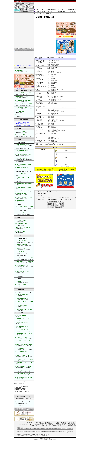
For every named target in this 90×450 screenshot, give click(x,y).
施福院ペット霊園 (38, 135)
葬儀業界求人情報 (62, 11)
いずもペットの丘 (38, 120)
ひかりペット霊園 (38, 97)
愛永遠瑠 (36, 131)
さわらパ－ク (37, 138)
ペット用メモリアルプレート (21, 306)
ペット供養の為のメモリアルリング (23, 345)
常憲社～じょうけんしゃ (40, 83)
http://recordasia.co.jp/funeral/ (20, 388)
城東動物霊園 (37, 78)
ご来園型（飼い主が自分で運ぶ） (23, 151)
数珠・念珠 (18, 327)
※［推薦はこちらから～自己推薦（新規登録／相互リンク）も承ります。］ (50, 144)
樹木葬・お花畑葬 (19, 272)
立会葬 (17, 175)
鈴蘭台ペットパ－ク (39, 114)
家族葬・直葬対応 (21, 435)
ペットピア (37, 121)
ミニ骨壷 (17, 320)
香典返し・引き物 (45, 432)
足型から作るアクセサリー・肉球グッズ (24, 363)
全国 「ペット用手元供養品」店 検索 (24, 108)
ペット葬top (39, 13)
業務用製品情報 (69, 430)
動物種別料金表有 (19, 232)
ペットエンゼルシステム (40, 140)
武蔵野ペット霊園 (38, 96)
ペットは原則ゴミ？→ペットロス (22, 71)
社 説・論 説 (71, 11)
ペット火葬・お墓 (61, 432)
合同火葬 (18, 169)
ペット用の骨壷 (19, 310)
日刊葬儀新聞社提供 (71, 425)
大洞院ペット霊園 (38, 100)
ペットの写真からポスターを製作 (23, 367)
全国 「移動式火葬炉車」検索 (22, 97)
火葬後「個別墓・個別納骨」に (22, 198)
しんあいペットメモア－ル (40, 117)
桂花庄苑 (36, 76)
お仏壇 (17, 316)
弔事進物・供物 (53, 432)
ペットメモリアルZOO (39, 68)
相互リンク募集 (48, 438)
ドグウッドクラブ (38, 93)
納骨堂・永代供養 (29, 435)
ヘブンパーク (37, 89)
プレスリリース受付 (62, 9)
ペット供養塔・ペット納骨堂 (22, 282)
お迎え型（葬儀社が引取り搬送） (23, 155)
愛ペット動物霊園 (38, 62)
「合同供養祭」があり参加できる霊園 (24, 208)
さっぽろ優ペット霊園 (39, 65)
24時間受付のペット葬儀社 (21, 132)
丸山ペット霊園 (38, 116)
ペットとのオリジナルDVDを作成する (24, 374)
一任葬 (17, 178)
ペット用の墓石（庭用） (20, 295)
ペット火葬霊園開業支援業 (21, 403)
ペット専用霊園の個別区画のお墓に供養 (24, 242)
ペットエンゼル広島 (39, 124)
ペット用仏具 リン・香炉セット (23, 331)
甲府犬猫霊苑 (37, 105)
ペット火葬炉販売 (19, 405)
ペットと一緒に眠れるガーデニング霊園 (24, 266)
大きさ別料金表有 (19, 221)
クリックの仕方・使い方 (43, 438)
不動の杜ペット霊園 (39, 103)
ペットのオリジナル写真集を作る (23, 371)
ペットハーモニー (38, 71)
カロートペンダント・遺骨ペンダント (24, 338)
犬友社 (36, 111)
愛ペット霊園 (37, 99)
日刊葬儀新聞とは (72, 9)
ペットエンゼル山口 (39, 127)
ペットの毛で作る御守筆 (21, 360)
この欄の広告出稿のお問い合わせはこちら (65, 53)
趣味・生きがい (53, 430)
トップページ (21, 430)
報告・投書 (49, 11)
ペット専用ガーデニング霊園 (21, 253)
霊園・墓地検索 (29, 430)
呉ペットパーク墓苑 (39, 123)
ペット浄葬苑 (37, 67)
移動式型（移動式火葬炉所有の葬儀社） (24, 159)
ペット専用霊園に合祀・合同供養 (22, 249)
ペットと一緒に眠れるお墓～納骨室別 (23, 262)
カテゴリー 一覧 (39, 9)
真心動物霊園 (37, 90)
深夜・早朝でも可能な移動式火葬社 (23, 136)
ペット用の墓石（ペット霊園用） (22, 299)
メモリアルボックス (20, 378)
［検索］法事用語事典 (40, 11)
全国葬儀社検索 (21, 432)
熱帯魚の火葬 (19, 112)
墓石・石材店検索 (29, 432)
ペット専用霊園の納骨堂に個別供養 (23, 245)
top (35, 13)
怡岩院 (36, 109)
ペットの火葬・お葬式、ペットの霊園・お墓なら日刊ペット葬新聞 (42, 425)
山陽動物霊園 (37, 126)
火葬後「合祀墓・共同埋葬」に (22, 194)
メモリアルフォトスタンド (21, 334)
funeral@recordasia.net (19, 392)
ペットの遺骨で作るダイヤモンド (23, 352)
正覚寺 (36, 130)
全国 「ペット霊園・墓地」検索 (22, 101)
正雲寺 (36, 72)
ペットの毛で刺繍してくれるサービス (24, 356)
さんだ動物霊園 (38, 113)
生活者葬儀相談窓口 (51, 9)
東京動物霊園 (37, 85)
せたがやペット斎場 (39, 82)
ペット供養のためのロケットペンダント (24, 349)
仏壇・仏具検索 (37, 430)
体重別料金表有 (19, 228)
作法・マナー (37, 435)
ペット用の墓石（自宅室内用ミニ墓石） (24, 303)
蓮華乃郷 (36, 143)
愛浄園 (36, 110)
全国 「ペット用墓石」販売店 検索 (23, 105)
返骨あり (18, 184)
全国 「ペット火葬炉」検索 (21, 94)
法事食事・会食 (45, 430)
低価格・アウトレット (45, 435)
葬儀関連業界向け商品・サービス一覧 (24, 398)
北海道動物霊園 (38, 70)
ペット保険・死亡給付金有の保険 (22, 214)
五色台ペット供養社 (39, 129)
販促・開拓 (69, 432)
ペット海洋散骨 (19, 276)
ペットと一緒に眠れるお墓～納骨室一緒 (24, 259)
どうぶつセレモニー (39, 102)
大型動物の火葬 (19, 116)
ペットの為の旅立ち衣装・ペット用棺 (24, 145)
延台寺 (36, 92)
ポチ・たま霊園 (38, 95)
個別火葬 (18, 165)
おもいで (36, 64)
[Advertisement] (55, 4)
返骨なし (18, 188)
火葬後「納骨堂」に (20, 201)
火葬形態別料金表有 (20, 225)
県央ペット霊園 (38, 141)
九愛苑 (36, 137)
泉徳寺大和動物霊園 (39, 119)
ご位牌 (17, 323)
